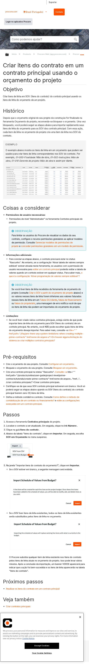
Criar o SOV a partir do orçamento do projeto (51, 292)
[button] (75, 39)
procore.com (11, 12)
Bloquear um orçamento (65, 368)
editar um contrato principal (46, 269)
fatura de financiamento (70, 300)
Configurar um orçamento (61, 364)
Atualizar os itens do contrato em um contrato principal (33, 588)
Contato (59, 12)
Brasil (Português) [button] (34, 12)
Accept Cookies (41, 646)
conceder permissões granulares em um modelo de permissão (52, 246)
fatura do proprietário (25, 303)
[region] (42, 637)
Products (27, 54)
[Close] (80, 617)
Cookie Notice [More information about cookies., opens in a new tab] (28, 638)
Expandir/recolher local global (82, 54)
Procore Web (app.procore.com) (52, 54)
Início (14, 54)
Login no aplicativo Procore (18, 22)
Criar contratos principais (18, 606)
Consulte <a (61, 372)
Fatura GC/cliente (48, 300)
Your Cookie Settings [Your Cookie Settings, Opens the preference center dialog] (42, 653)
